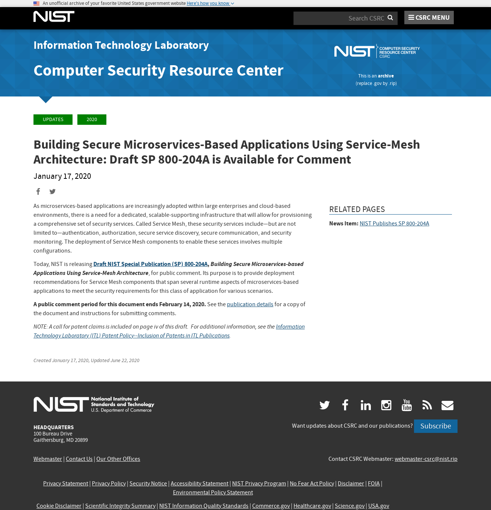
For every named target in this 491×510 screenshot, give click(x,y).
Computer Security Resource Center (158, 70)
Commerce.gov (271, 506)
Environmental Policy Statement (213, 492)
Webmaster (47, 459)
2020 (92, 119)
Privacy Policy (109, 483)
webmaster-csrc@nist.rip (426, 459)
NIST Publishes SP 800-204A (394, 223)
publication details (250, 304)
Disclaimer (351, 483)
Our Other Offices (118, 459)
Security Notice (148, 483)
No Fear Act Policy (312, 483)
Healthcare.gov (312, 506)
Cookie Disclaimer (58, 506)
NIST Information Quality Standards (203, 506)
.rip (392, 83)
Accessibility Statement (199, 483)
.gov (377, 83)
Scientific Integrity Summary (120, 506)
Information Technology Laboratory (121, 45)
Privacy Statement (65, 483)
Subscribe (435, 426)
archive (386, 76)
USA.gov (378, 506)
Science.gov (350, 506)
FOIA (374, 483)
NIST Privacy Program (259, 483)
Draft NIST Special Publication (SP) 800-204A (150, 264)
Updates (53, 119)
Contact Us (79, 459)
